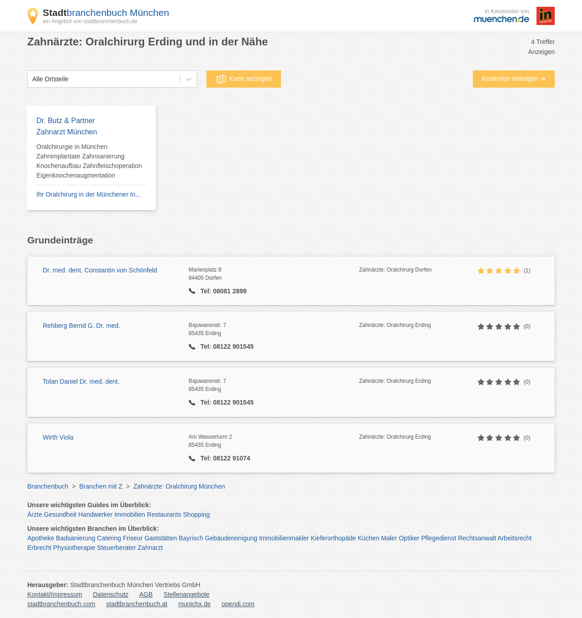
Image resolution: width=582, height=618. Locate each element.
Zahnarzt (150, 547)
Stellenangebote (187, 594)
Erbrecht (39, 547)
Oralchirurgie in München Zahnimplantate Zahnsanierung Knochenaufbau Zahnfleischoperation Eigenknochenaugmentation (89, 161)
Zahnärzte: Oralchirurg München (179, 486)
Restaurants (164, 514)
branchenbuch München (106, 12)
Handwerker (95, 514)
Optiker (409, 538)
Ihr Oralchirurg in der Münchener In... (88, 194)
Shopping (196, 514)
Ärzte (34, 514)
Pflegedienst (438, 538)
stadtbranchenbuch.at (136, 604)
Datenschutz (111, 594)
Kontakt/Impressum (54, 594)
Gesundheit (60, 514)
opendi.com (237, 604)
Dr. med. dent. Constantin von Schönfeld (100, 270)
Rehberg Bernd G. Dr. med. (81, 325)
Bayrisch (191, 538)
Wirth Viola (58, 437)
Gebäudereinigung (231, 538)
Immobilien (129, 514)
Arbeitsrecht (514, 538)
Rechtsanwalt (477, 538)
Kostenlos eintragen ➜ (514, 78)
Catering (109, 538)
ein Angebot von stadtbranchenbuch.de (90, 21)
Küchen (368, 538)
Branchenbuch (47, 486)
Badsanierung (75, 538)
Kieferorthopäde (333, 538)
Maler (389, 538)
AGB (146, 594)
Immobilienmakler (284, 538)
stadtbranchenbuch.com (61, 604)
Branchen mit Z (100, 486)
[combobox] (32, 79)
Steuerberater (116, 547)
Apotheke (40, 538)
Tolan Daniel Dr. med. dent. (81, 381)
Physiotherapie (74, 547)
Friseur (133, 538)
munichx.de (194, 604)
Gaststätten (161, 538)
